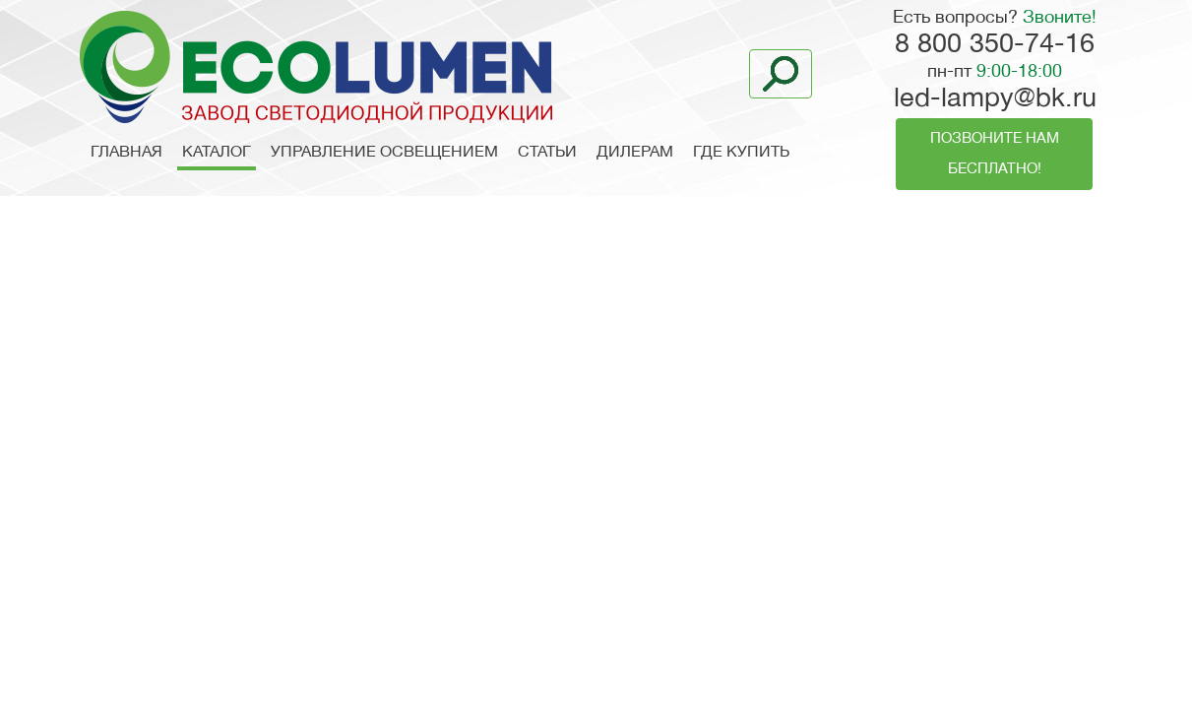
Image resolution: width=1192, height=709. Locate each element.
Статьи (547, 153)
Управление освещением (384, 153)
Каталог (216, 153)
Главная (126, 153)
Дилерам (634, 153)
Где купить (741, 153)
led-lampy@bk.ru (995, 99)
